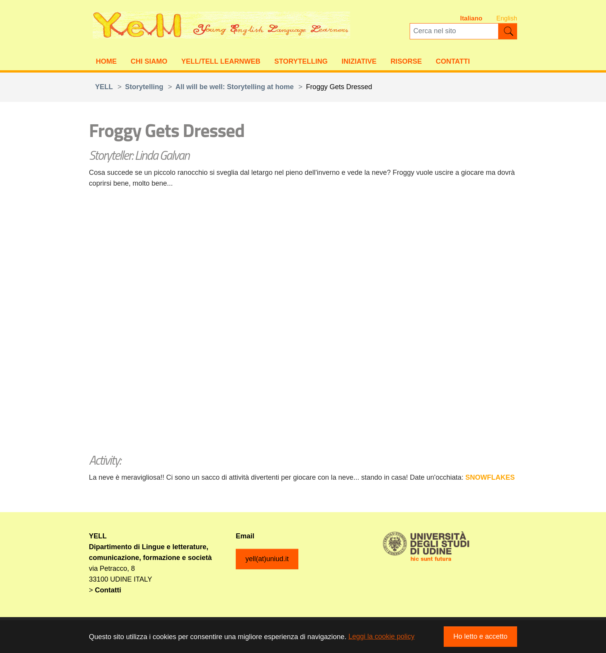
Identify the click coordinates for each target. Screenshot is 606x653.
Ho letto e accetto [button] (480, 636)
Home (106, 62)
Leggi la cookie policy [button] (381, 636)
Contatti (453, 62)
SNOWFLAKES (490, 478)
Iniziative (359, 62)
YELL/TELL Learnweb (220, 62)
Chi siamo (149, 62)
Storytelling (301, 62)
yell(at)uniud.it (267, 560)
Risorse (406, 62)
